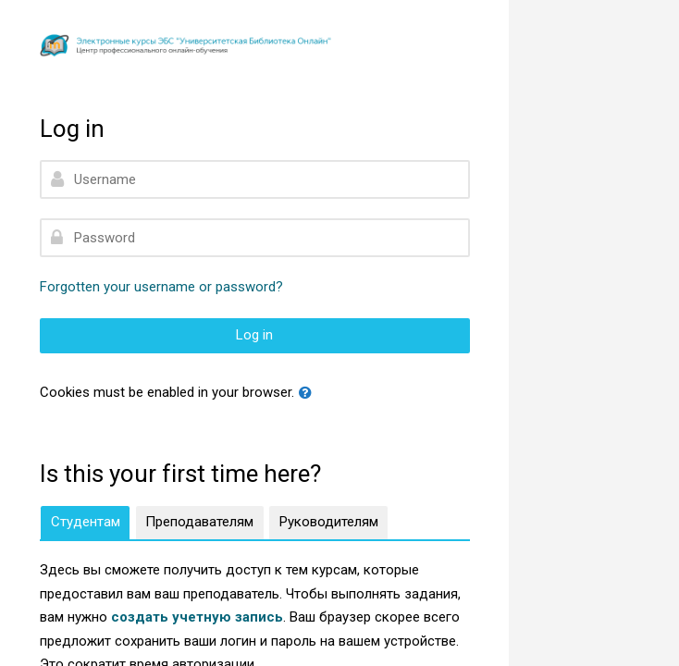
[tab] (85, 522)
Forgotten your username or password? (161, 286)
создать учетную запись (197, 617)
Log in (254, 335)
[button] (309, 393)
